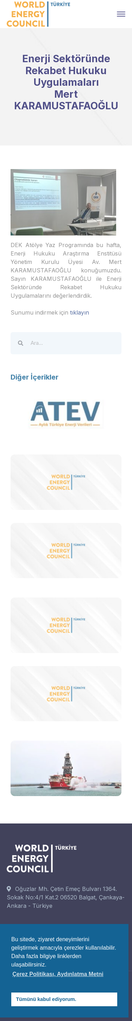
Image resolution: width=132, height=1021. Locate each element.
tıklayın (79, 312)
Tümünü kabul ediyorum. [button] (46, 999)
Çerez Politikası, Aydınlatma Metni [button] (57, 974)
